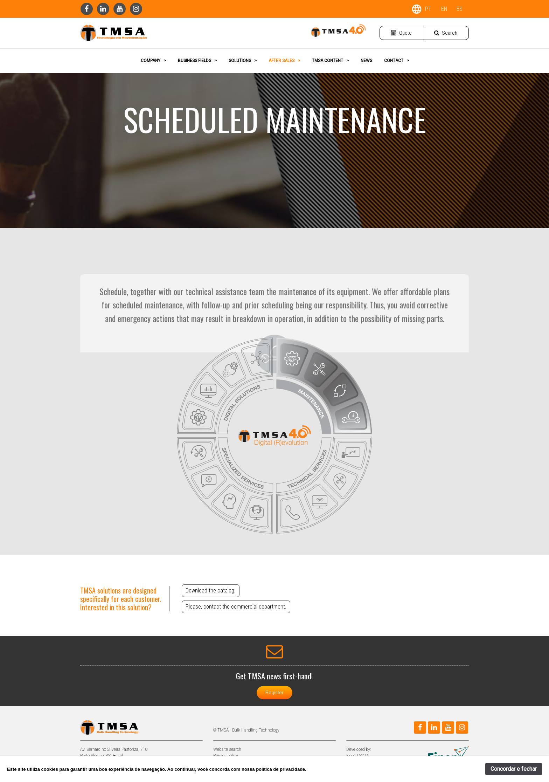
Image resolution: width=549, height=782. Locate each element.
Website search (227, 749)
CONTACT (396, 60)
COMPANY (153, 60)
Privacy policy (225, 755)
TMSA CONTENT (330, 60)
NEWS (366, 60)
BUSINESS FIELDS (197, 60)
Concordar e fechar (514, 769)
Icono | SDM (357, 755)
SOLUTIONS (243, 60)
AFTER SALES (284, 60)
